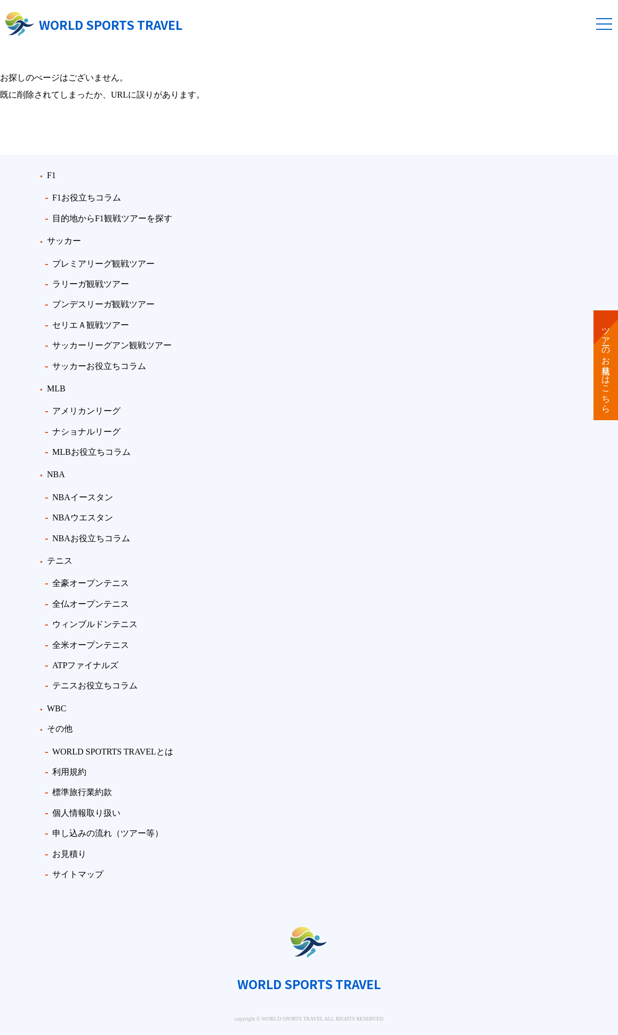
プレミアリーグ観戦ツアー (103, 263)
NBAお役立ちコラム (91, 538)
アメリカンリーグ (86, 410)
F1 (51, 175)
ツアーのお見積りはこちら (606, 365)
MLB (56, 388)
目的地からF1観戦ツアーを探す (112, 218)
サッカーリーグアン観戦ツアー (112, 345)
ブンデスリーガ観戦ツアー (103, 304)
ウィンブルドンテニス (95, 624)
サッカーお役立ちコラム (99, 366)
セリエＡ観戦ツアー (90, 325)
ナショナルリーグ (86, 431)
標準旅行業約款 (82, 792)
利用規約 (69, 771)
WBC (56, 708)
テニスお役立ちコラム (95, 685)
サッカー (64, 240)
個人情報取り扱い (86, 812)
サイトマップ (77, 874)
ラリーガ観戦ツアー (90, 283)
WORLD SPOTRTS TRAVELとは (112, 751)
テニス (60, 560)
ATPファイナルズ (85, 665)
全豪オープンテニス (90, 583)
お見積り (69, 854)
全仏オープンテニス (90, 603)
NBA (56, 474)
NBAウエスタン (82, 517)
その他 (60, 728)
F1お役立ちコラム (86, 197)
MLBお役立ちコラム (91, 451)
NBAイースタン (82, 497)
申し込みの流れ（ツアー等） (107, 833)
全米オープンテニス (90, 644)
